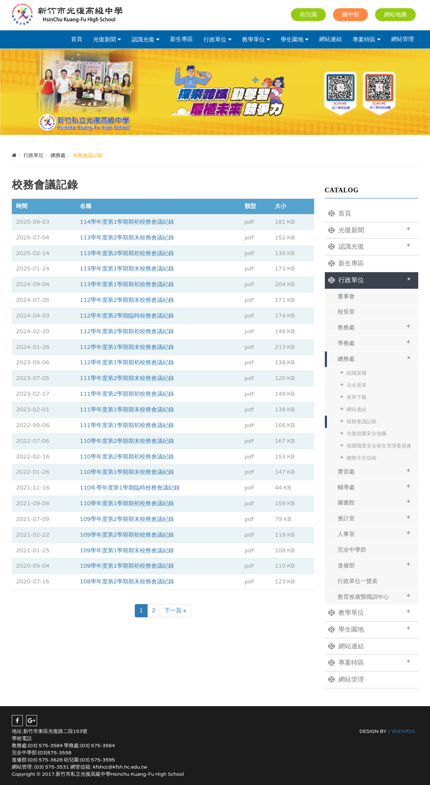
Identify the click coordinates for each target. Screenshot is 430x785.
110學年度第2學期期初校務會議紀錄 (127, 456)
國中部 (350, 14)
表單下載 (357, 397)
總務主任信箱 (362, 458)
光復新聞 (104, 39)
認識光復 (143, 39)
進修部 (374, 564)
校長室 (346, 311)
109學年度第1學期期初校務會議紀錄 (127, 565)
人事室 (374, 533)
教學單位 (253, 39)
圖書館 (374, 501)
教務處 (374, 326)
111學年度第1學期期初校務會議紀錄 (127, 425)
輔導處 (374, 486)
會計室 (374, 517)
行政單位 (215, 39)
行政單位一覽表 (358, 581)
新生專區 (181, 39)
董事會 (346, 296)
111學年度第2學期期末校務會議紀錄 (127, 378)
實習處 (374, 470)
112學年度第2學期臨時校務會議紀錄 (127, 315)
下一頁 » (175, 610)
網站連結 (330, 39)
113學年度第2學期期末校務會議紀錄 (127, 237)
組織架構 (357, 373)
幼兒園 (308, 14)
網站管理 (402, 39)
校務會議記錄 (362, 422)
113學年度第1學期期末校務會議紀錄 (127, 268)
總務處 (375, 357)
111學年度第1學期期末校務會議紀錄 (127, 409)
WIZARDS (403, 731)
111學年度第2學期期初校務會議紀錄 (127, 393)
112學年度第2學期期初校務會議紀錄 (127, 331)
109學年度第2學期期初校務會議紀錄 (127, 534)
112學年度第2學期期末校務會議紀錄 (127, 300)
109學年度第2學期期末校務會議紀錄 (127, 519)
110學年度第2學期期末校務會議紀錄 (127, 441)
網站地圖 (395, 14)
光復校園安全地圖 (367, 434)
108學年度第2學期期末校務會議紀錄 (127, 581)
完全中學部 (352, 549)
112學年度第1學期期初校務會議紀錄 (127, 362)
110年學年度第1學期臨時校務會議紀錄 (130, 487)
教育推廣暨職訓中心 (374, 596)
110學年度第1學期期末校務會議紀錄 (127, 472)
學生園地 (292, 39)
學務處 (374, 342)
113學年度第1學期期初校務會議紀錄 (127, 284)
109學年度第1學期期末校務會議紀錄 (127, 550)
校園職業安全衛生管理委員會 (379, 446)
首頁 (76, 39)
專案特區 (364, 39)
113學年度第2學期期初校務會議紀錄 (127, 253)
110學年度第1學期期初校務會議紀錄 (127, 503)
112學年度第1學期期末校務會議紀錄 (127, 347)
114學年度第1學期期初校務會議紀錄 (127, 222)
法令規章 (357, 385)
